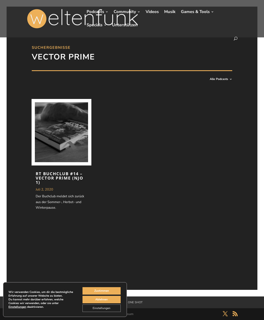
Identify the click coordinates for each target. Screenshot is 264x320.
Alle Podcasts (219, 79)
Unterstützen (125, 26)
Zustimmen (101, 291)
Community (125, 12)
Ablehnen (101, 299)
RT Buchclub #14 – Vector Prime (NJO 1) (59, 178)
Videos (152, 12)
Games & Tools (195, 12)
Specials (95, 26)
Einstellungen (17, 307)
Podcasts (95, 12)
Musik (170, 12)
